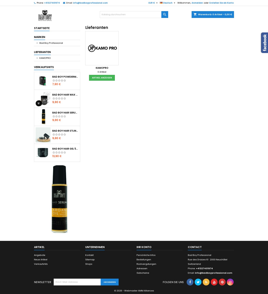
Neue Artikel (40, 259)
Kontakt (89, 255)
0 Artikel (102, 72)
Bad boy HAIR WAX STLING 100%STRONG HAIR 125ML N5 (65, 94)
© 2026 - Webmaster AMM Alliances (134, 290)
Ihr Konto (144, 247)
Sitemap (90, 259)
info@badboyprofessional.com (90, 2)
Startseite (42, 28)
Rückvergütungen (146, 264)
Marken (39, 37)
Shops (88, 264)
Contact (195, 247)
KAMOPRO (45, 58)
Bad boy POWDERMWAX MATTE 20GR (65, 76)
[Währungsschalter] (153, 3)
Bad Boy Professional (51, 43)
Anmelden (197, 2)
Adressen (142, 268)
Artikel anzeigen (102, 77)
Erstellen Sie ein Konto (221, 2)
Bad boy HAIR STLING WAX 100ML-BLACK (65, 130)
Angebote (39, 255)
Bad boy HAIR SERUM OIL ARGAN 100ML (65, 112)
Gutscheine (143, 273)
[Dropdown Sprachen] (168, 3)
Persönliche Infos (146, 255)
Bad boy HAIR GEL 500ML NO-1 (65, 148)
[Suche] (134, 14)
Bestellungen (144, 259)
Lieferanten (42, 52)
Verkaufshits (44, 67)
